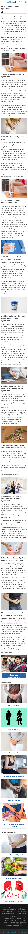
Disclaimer (20, 932)
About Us (15, 932)
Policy (25, 932)
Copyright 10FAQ (9, 932)
